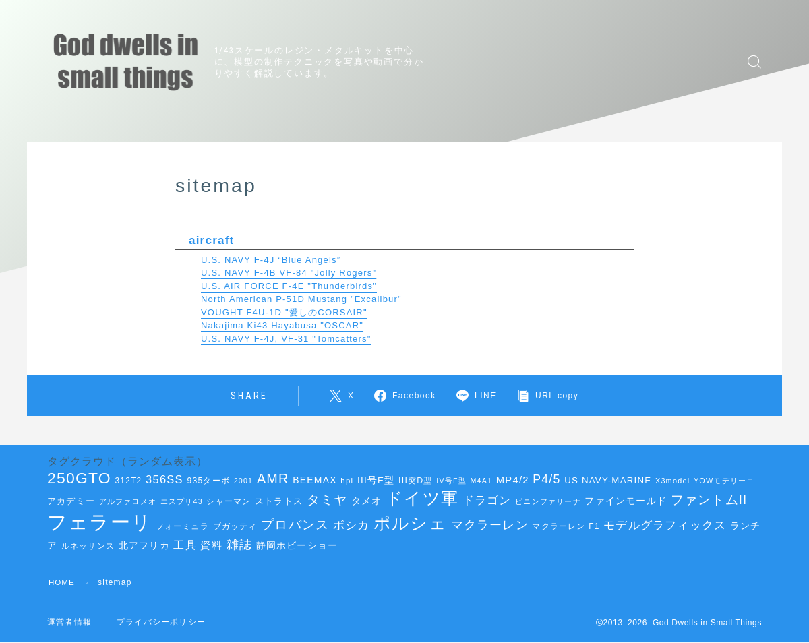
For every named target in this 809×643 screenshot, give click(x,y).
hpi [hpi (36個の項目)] (346, 481)
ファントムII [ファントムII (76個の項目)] (709, 500)
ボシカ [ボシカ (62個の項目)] (351, 525)
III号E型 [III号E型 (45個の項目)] (375, 480)
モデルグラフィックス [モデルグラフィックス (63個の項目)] (664, 525)
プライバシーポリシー (161, 622)
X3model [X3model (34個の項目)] (672, 481)
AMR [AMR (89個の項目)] (273, 478)
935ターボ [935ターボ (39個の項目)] (209, 480)
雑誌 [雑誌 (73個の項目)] (239, 544)
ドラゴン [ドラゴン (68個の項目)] (487, 500)
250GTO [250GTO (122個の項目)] (79, 478)
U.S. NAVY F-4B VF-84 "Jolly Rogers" (288, 272)
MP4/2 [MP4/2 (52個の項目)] (512, 479)
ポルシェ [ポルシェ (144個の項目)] (410, 523)
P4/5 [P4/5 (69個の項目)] (546, 479)
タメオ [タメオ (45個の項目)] (366, 501)
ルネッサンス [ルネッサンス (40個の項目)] (88, 546)
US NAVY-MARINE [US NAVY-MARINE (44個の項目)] (607, 480)
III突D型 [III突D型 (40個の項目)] (415, 480)
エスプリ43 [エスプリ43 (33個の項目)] (181, 501)
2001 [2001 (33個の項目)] (243, 481)
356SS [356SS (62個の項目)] (164, 479)
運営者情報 (69, 622)
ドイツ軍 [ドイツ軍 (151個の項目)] (422, 498)
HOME (62, 582)
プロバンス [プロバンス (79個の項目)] (295, 525)
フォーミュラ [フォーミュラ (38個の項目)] (182, 526)
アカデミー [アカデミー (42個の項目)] (71, 501)
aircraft (212, 240)
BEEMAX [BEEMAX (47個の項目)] (314, 479)
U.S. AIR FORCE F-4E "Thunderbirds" (289, 285)
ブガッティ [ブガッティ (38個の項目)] (235, 526)
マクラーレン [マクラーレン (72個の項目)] (490, 525)
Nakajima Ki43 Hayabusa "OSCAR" (282, 324)
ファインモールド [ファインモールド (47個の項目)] (626, 500)
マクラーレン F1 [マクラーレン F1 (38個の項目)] (565, 526)
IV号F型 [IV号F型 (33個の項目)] (451, 481)
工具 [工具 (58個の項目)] (184, 545)
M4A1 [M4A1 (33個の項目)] (482, 481)
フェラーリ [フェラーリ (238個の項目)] (99, 522)
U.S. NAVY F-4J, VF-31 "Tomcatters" (286, 338)
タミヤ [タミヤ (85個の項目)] (327, 499)
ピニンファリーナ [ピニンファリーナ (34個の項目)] (548, 501)
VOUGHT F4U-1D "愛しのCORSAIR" (284, 312)
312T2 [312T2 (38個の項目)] (128, 480)
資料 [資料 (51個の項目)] (211, 545)
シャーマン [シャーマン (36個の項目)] (228, 501)
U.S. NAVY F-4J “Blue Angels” (270, 259)
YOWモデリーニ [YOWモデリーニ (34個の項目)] (724, 481)
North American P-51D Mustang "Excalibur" (301, 298)
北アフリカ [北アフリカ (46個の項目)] (144, 546)
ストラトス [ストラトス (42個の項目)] (279, 501)
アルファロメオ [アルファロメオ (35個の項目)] (127, 501)
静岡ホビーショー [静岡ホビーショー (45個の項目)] (297, 546)
